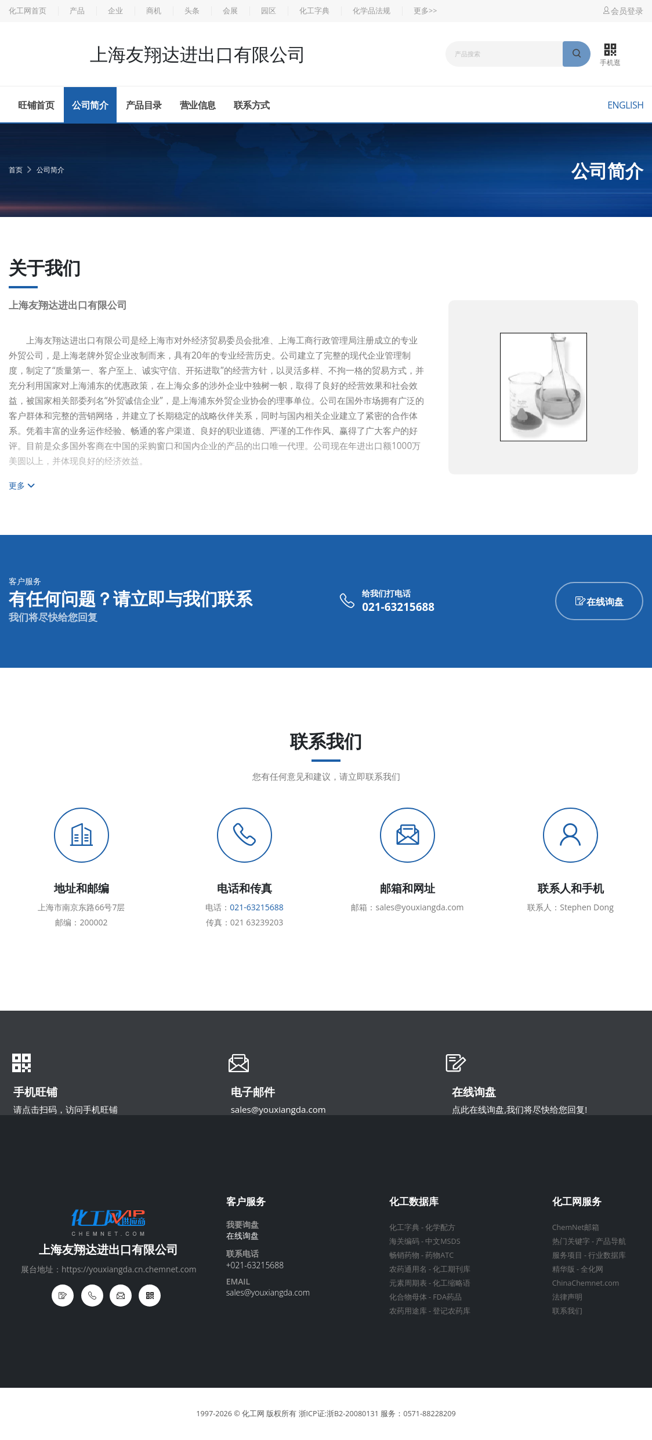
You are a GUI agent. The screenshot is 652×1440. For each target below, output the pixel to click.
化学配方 (440, 1227)
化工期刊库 (451, 1269)
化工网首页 (27, 11)
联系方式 (252, 105)
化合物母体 (408, 1297)
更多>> (425, 11)
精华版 (563, 1269)
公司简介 (90, 105)
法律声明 (567, 1297)
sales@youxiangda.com (278, 1109)
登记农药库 (451, 1311)
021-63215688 (398, 606)
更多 (22, 485)
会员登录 (622, 10)
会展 (230, 11)
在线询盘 (599, 601)
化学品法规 (371, 11)
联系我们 (567, 1311)
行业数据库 (607, 1255)
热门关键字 (571, 1241)
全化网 (592, 1269)
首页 (16, 170)
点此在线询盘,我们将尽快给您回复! (519, 1109)
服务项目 (567, 1255)
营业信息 (198, 105)
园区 (268, 11)
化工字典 (314, 11)
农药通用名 (408, 1269)
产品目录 (144, 105)
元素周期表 (408, 1283)
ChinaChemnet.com (586, 1283)
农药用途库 (408, 1311)
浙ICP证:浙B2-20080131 (339, 1414)
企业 (115, 11)
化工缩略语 (451, 1283)
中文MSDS (442, 1241)
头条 (192, 11)
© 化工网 (249, 1414)
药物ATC (439, 1255)
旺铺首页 (36, 105)
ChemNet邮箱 (575, 1227)
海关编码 (404, 1241)
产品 (77, 11)
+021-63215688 (255, 1265)
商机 (153, 11)
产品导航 (611, 1241)
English (625, 105)
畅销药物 (404, 1255)
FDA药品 (447, 1297)
